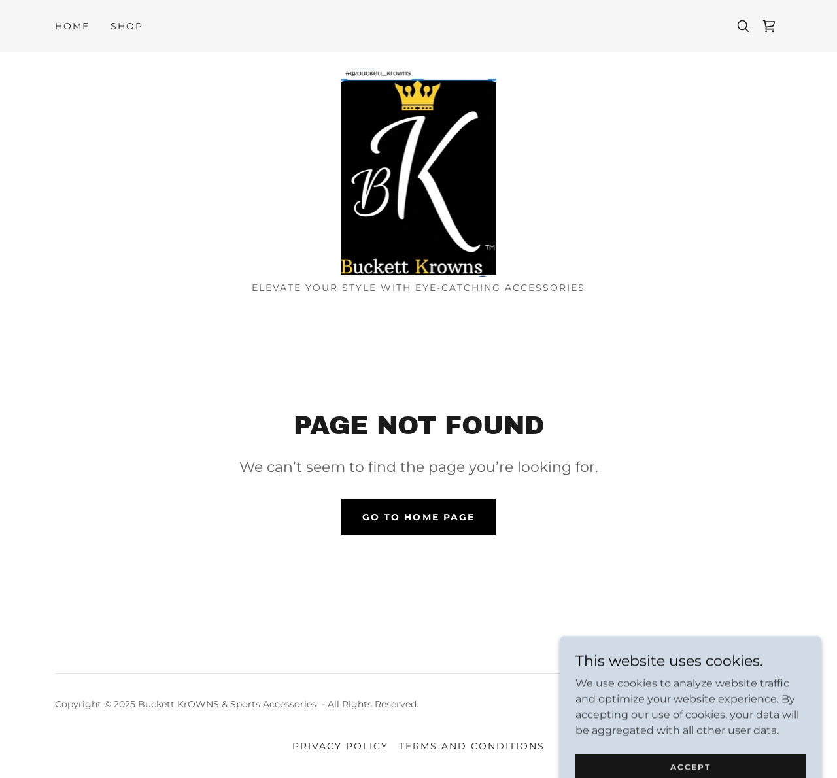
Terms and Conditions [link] (472, 746)
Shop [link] (127, 26)
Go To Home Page (418, 517)
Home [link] (72, 26)
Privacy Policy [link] (340, 746)
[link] (769, 26)
